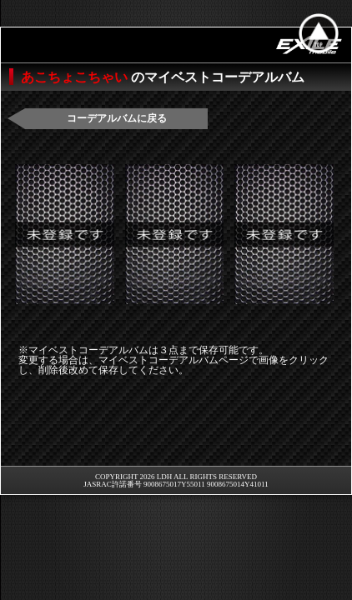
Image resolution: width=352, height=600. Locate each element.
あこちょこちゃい (76, 77)
